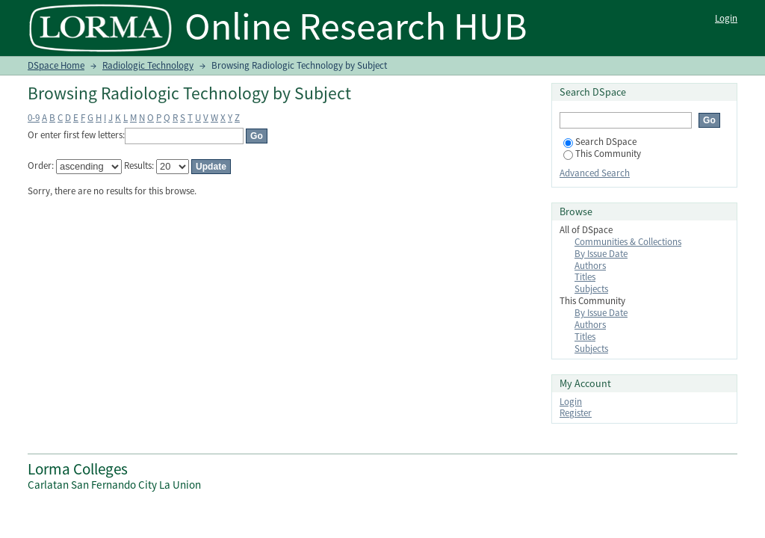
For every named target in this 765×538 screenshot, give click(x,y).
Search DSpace (600, 141)
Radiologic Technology (147, 65)
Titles (584, 276)
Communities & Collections (627, 241)
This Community (602, 153)
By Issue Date (601, 253)
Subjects (591, 288)
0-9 (34, 117)
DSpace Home (56, 65)
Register (576, 412)
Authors (590, 265)
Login (726, 18)
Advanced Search (595, 173)
